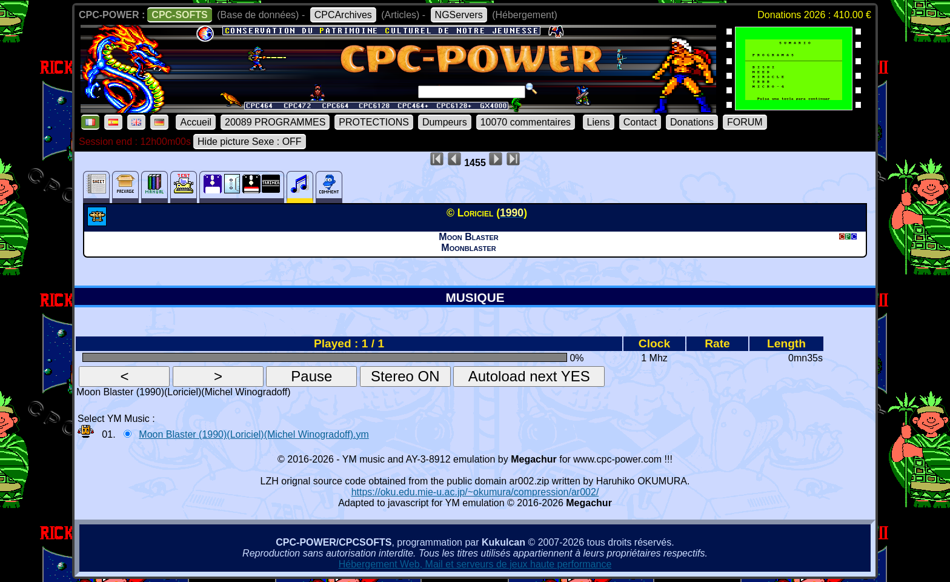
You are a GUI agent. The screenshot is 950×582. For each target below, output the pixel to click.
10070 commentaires (525, 122)
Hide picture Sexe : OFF (250, 141)
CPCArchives (343, 15)
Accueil (195, 122)
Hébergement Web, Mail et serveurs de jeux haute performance (475, 564)
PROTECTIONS (374, 122)
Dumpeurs (444, 122)
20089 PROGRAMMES (275, 122)
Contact (640, 122)
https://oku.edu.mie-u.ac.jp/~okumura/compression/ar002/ (475, 492)
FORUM (745, 122)
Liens (598, 122)
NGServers (459, 15)
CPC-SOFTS (179, 15)
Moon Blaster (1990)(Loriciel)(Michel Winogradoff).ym (253, 434)
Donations (692, 122)
